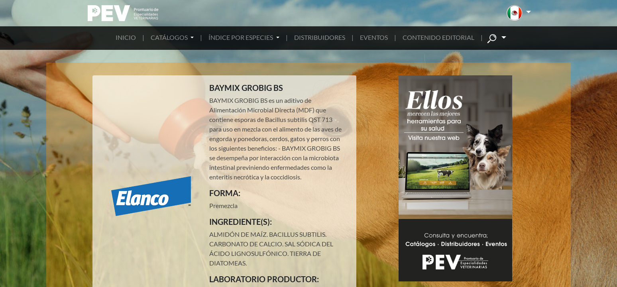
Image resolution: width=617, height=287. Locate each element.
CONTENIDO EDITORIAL (438, 37)
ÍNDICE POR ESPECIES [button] (241, 37)
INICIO (126, 37)
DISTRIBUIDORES (319, 37)
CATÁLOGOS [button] (170, 37)
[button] (519, 13)
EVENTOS (374, 37)
